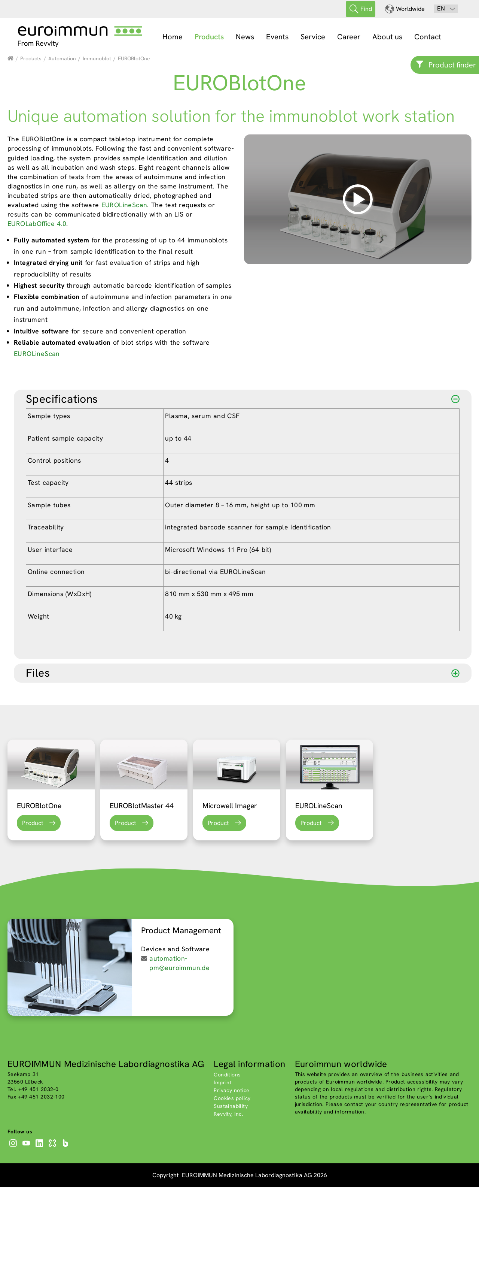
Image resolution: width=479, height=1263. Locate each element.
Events (277, 37)
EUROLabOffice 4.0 (36, 299)
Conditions (227, 1150)
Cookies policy (232, 1173)
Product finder (452, 65)
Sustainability (231, 1181)
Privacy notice (231, 1166)
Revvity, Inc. (228, 1189)
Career (348, 37)
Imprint (223, 1158)
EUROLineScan (124, 280)
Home (172, 37)
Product (32, 899)
